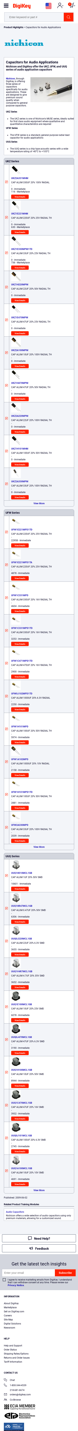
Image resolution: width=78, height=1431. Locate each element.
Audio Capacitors (15, 1212)
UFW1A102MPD (19, 759)
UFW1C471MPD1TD (22, 661)
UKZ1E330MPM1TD (21, 249)
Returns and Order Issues (17, 1357)
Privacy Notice (16, 1285)
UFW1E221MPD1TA (21, 562)
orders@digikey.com (17, 1395)
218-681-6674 (14, 1390)
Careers (8, 1315)
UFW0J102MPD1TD (21, 693)
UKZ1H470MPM (19, 383)
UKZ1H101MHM (19, 448)
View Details (20, 197)
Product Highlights (13, 27)
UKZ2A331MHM (19, 178)
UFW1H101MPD (19, 726)
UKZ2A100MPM (19, 350)
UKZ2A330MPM (19, 481)
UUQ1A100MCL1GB (21, 1168)
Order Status (10, 1349)
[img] (21, 7)
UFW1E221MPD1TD (21, 529)
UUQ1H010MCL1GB (21, 873)
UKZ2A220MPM (19, 416)
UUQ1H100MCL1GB (21, 1070)
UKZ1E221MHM (19, 213)
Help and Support (13, 1345)
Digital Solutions (12, 1323)
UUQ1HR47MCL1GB (21, 906)
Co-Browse (12, 1400)
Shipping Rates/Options (16, 1353)
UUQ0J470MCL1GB (21, 1037)
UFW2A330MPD (19, 825)
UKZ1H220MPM (19, 284)
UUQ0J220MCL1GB (21, 938)
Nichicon (10, 78)
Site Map (8, 1319)
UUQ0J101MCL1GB (21, 1135)
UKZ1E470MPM (19, 317)
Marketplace (10, 1307)
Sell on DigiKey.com (14, 1311)
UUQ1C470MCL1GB (21, 1103)
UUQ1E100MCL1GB (21, 1004)
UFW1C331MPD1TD (22, 628)
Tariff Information (13, 1361)
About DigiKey (11, 1303)
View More (39, 503)
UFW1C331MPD (19, 595)
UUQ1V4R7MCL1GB (21, 971)
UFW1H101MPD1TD (22, 792)
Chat (9, 1380)
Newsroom (9, 1327)
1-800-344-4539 (15, 1385)
